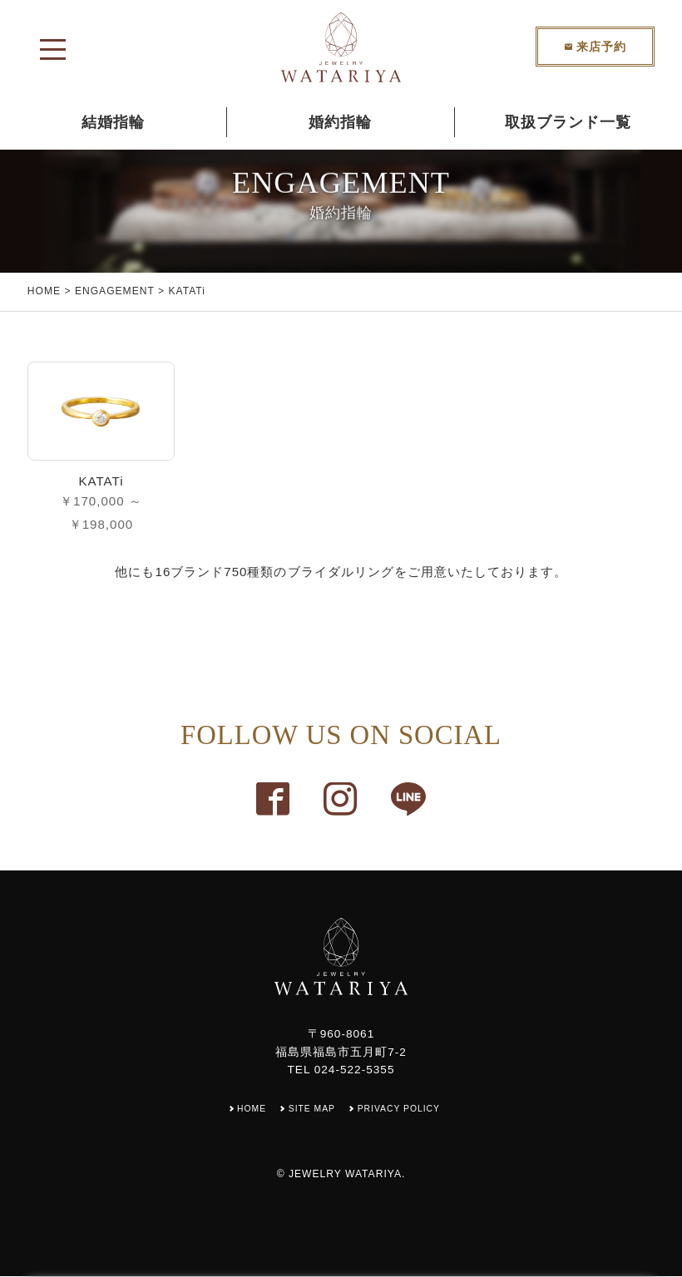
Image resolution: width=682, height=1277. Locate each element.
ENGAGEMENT (115, 291)
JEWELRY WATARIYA (345, 1175)
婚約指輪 (340, 122)
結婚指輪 (113, 122)
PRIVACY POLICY (401, 1109)
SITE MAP (310, 1109)
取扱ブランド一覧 (568, 122)
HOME (44, 291)
